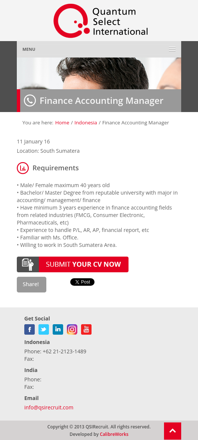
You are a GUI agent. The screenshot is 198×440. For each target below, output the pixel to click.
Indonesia (85, 122)
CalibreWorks (114, 434)
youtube (86, 328)
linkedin (58, 328)
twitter (43, 328)
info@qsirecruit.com (48, 407)
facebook (29, 328)
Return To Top (172, 431)
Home (62, 122)
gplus (72, 328)
